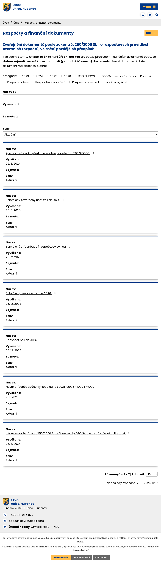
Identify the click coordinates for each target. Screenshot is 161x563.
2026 (67, 76)
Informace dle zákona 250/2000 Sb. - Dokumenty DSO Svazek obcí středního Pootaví (68, 433)
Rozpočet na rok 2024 (24, 340)
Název (8, 92)
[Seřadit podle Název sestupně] (15, 92)
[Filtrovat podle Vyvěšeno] (80, 110)
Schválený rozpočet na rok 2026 (31, 293)
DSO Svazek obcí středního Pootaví (126, 76)
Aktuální (11, 180)
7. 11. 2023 (12, 397)
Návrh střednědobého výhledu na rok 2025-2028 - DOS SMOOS (53, 387)
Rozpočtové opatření (50, 82)
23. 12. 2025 (13, 304)
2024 (39, 76)
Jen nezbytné (81, 557)
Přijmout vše (60, 557)
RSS (151, 33)
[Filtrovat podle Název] (80, 98)
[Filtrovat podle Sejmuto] (80, 122)
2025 (53, 76)
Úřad (16, 22)
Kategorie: (10, 76)
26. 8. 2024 (13, 164)
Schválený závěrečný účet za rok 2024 (35, 200)
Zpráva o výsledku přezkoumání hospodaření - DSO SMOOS (50, 153)
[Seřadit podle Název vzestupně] (15, 91)
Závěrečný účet (116, 82)
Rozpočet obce (17, 82)
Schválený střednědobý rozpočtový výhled (39, 247)
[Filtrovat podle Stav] (80, 134)
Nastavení (101, 557)
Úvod (6, 22)
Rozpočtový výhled (85, 82)
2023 (25, 76)
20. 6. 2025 (13, 210)
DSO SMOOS (86, 76)
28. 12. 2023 (13, 257)
